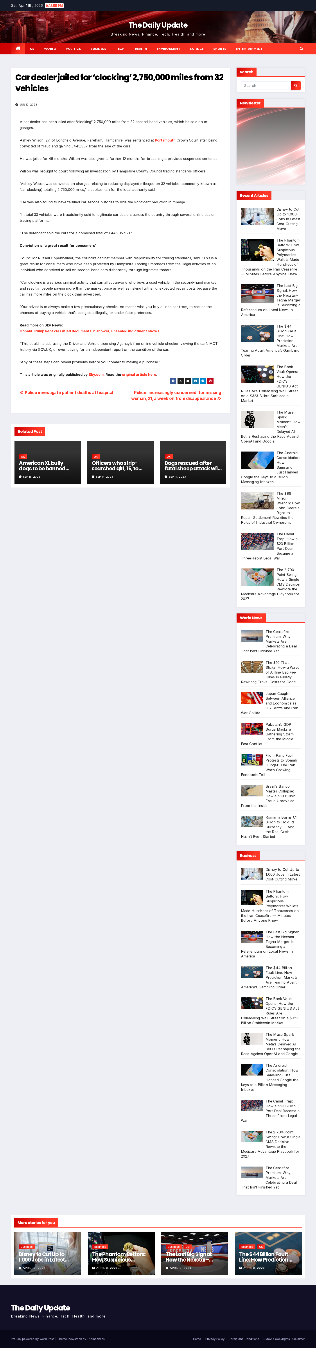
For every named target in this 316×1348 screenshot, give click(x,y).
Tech (120, 49)
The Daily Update (158, 25)
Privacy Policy (214, 1339)
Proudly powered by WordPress (33, 1339)
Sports (219, 49)
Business (98, 49)
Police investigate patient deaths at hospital (66, 392)
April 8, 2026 (107, 1267)
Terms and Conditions (244, 1339)
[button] (301, 49)
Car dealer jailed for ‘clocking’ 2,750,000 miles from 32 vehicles (119, 83)
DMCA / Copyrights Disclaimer (284, 1339)
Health (140, 49)
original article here (139, 374)
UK (23, 456)
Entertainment (249, 49)
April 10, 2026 (34, 1267)
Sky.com (96, 374)
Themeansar (95, 1339)
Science (197, 49)
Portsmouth (165, 140)
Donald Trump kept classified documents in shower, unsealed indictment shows (89, 331)
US (32, 49)
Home (197, 1339)
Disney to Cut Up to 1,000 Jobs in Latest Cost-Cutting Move (42, 1260)
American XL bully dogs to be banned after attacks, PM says (46, 468)
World (50, 49)
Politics (73, 49)
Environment (168, 49)
